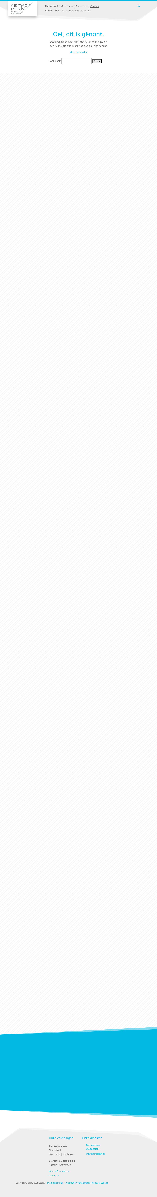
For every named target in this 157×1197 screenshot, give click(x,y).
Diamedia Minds (55, 1182)
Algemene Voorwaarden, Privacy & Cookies (87, 1182)
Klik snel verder (78, 52)
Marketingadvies (95, 1153)
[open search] (138, 6)
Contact (94, 6)
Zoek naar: (55, 61)
